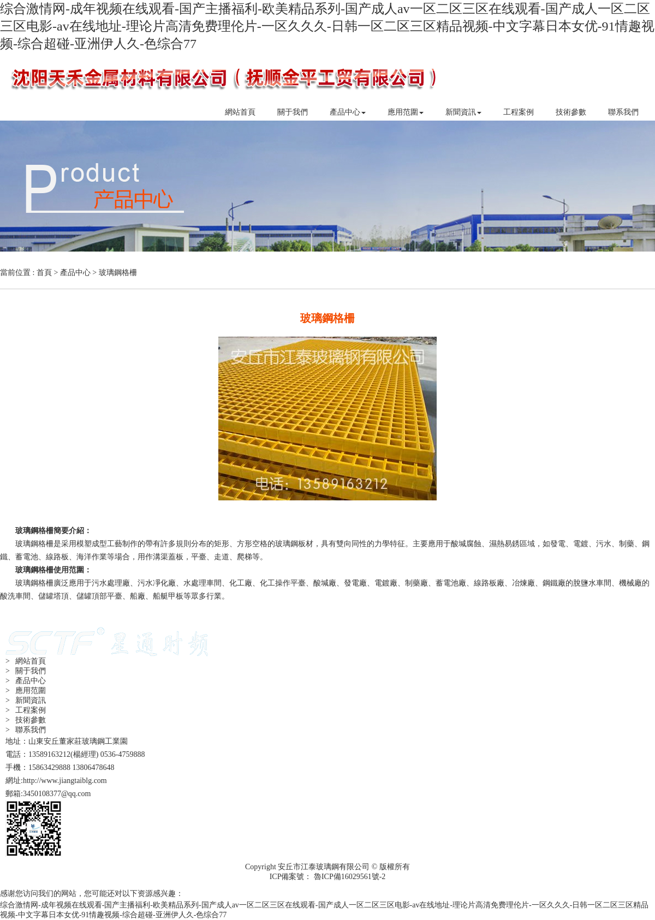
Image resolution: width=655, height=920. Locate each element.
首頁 (44, 272)
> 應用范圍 (25, 690)
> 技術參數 (25, 720)
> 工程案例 (25, 710)
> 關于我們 (25, 671)
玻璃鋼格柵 (118, 272)
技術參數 (571, 112)
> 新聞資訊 (25, 700)
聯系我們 (623, 112)
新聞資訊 (463, 112)
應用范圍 (406, 112)
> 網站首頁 (25, 661)
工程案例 (518, 112)
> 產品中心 (25, 681)
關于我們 (292, 112)
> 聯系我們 (25, 730)
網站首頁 (240, 112)
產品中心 (348, 112)
